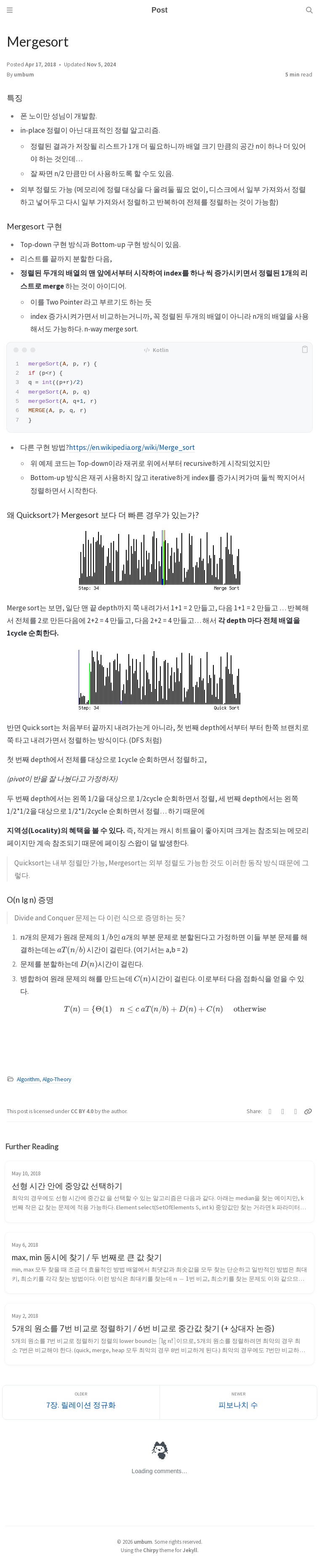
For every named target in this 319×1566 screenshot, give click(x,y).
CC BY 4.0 (83, 1111)
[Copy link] (308, 1111)
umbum (24, 74)
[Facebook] (283, 1111)
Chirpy (150, 1550)
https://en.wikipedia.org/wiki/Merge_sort (132, 447)
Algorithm (28, 1079)
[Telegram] (296, 1111)
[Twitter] (270, 1111)
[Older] (81, 1402)
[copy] (304, 349)
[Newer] (238, 1402)
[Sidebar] (9, 10)
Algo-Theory (57, 1079)
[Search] (309, 10)
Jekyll (190, 1550)
